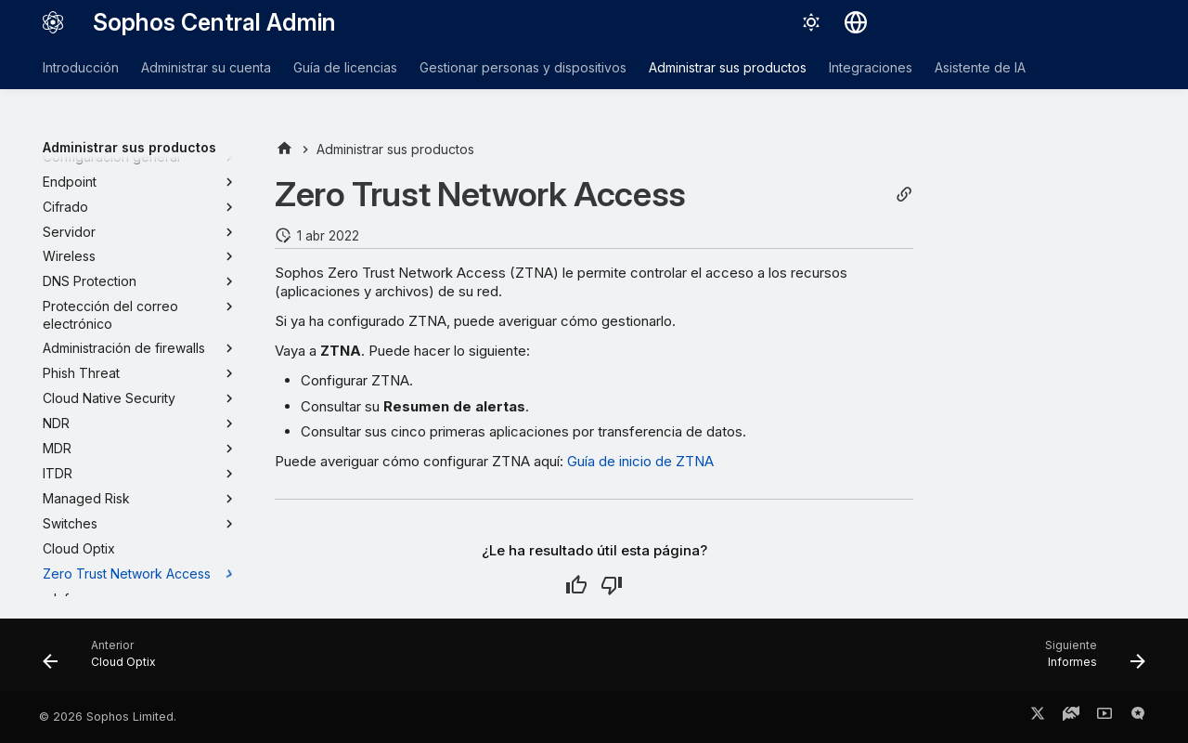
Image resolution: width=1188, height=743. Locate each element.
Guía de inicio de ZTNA (640, 461)
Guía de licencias (345, 67)
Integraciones (870, 67)
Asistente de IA (980, 67)
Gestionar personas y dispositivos (523, 67)
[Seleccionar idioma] (855, 22)
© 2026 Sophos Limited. (107, 716)
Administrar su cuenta (206, 67)
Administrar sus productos (728, 67)
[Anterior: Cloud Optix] (105, 660)
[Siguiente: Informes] (1089, 660)
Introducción (81, 67)
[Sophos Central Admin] (53, 22)
